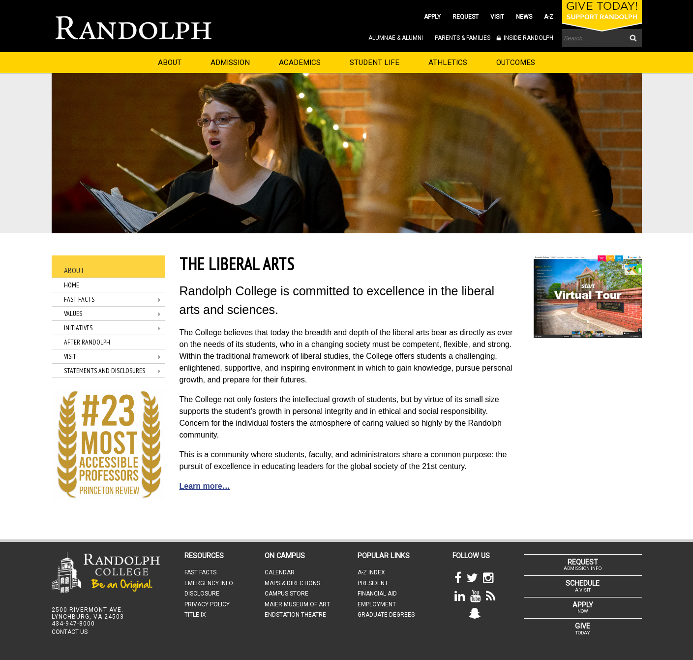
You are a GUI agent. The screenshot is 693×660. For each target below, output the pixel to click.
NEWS (524, 16)
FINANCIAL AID (377, 593)
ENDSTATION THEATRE (295, 614)
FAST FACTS (200, 572)
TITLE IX (195, 614)
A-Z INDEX (371, 572)
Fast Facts (79, 299)
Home (71, 285)
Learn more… (205, 486)
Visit (70, 356)
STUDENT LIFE (374, 62)
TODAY (583, 628)
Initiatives (78, 327)
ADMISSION (230, 62)
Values (73, 313)
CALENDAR (280, 572)
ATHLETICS (447, 62)
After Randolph (87, 342)
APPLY (432, 16)
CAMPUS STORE (286, 593)
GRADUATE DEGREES (386, 614)
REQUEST (465, 16)
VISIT (497, 16)
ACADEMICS (300, 62)
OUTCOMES (515, 62)
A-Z (548, 16)
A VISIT (583, 585)
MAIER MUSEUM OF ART (297, 604)
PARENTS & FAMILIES (462, 37)
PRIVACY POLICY (207, 604)
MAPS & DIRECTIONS (292, 583)
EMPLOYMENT (377, 604)
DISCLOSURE (201, 593)
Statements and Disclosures (104, 370)
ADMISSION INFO (583, 564)
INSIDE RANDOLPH (527, 37)
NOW (583, 607)
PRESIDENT (373, 583)
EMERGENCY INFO (208, 583)
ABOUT (169, 62)
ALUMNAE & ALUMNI (395, 37)
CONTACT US (70, 632)
